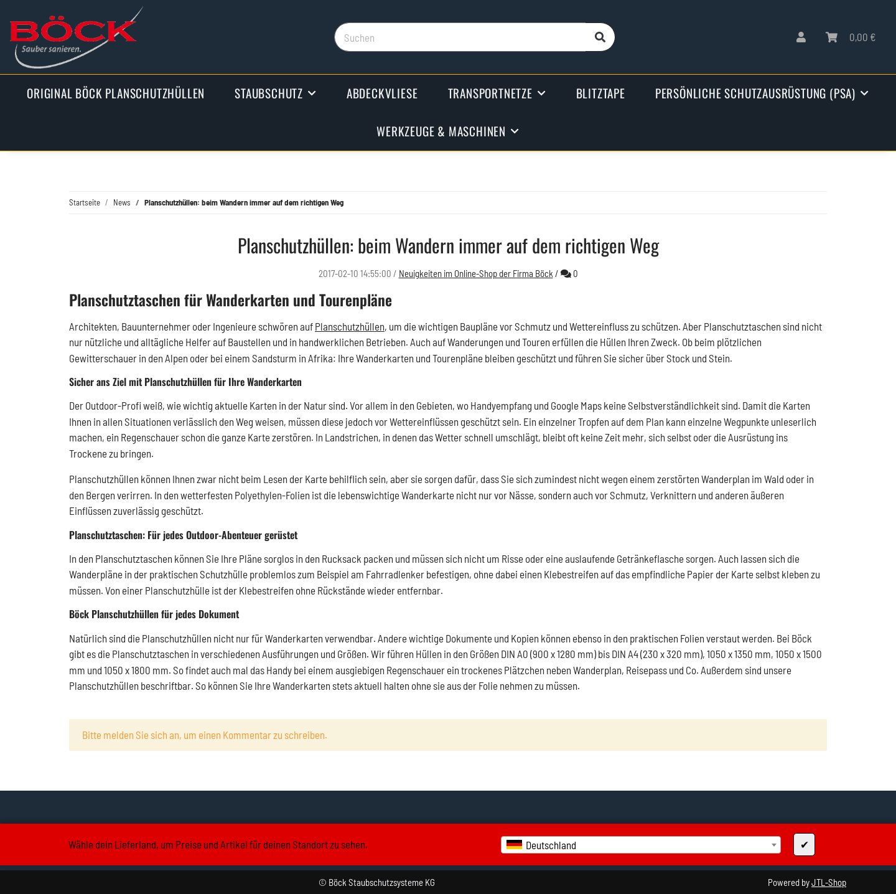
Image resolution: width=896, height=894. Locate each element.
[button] (801, 37)
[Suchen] (460, 37)
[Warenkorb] (851, 37)
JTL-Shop (828, 882)
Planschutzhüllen (350, 326)
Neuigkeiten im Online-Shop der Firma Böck (476, 273)
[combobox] (641, 845)
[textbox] (641, 845)
